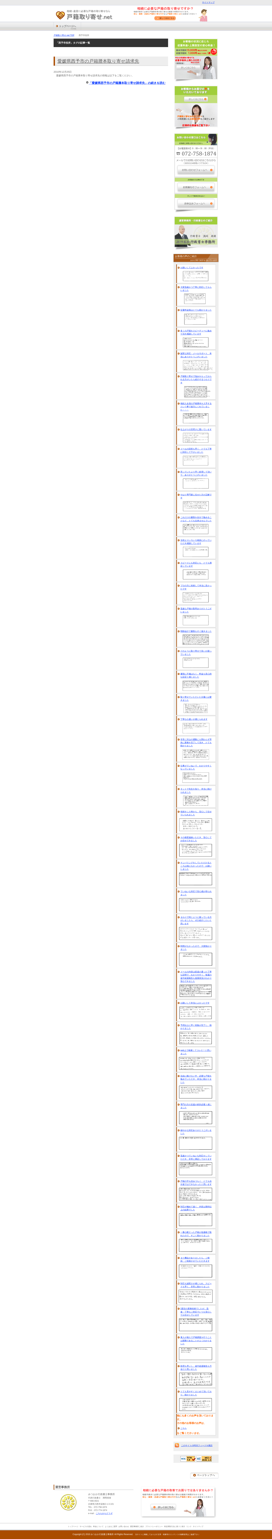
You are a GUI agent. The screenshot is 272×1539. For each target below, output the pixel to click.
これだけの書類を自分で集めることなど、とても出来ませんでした (196, 519)
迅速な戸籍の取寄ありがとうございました (196, 610)
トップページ (73, 1526)
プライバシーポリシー (154, 1526)
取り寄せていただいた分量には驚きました (196, 698)
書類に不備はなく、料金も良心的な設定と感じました (196, 675)
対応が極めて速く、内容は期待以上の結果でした (196, 1208)
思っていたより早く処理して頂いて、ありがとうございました (196, 473)
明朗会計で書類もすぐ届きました (196, 631)
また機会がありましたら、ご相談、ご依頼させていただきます (195, 1259)
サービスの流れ (86, 1526)
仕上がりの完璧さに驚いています (196, 429)
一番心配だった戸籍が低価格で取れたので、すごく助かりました (196, 1234)
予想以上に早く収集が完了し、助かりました (196, 1027)
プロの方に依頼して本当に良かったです (196, 587)
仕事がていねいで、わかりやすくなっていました (196, 767)
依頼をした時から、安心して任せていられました (196, 813)
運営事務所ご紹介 (137, 1526)
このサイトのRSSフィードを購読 (196, 1445)
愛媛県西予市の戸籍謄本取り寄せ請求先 (98, 61)
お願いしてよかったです (191, 267)
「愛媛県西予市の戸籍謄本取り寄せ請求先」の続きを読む (127, 83)
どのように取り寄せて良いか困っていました (196, 652)
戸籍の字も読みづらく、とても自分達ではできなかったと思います (196, 1183)
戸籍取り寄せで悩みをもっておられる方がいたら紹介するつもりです (196, 379)
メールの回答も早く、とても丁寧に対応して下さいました (196, 450)
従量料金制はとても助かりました (196, 310)
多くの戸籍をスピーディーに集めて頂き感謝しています (196, 332)
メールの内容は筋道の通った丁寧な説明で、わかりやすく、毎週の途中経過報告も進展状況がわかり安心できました (196, 976)
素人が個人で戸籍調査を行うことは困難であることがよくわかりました (196, 1340)
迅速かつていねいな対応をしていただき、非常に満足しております (196, 1157)
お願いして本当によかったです (195, 1003)
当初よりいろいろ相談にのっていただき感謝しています (196, 542)
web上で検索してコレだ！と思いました (195, 1052)
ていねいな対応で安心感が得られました (196, 893)
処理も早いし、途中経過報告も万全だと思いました (196, 1367)
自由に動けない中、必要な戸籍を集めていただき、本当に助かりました (196, 1079)
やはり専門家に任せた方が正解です (196, 496)
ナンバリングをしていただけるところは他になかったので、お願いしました (196, 866)
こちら (183, 1428)
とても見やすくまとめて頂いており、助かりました (196, 1393)
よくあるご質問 (111, 1526)
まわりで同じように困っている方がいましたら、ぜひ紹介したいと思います (196, 920)
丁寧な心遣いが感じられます (193, 719)
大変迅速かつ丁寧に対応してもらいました (196, 288)
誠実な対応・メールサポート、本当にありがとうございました (196, 355)
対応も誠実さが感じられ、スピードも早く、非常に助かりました (196, 1285)
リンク (189, 1526)
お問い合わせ (123, 1526)
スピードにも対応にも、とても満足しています (196, 564)
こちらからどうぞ (104, 1513)
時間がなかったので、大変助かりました (196, 947)
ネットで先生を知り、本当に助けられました (196, 790)
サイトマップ (208, 2)
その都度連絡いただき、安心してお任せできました (196, 839)
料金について (98, 1526)
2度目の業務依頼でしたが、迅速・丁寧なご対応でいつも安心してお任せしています (196, 1311)
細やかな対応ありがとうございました (196, 1132)
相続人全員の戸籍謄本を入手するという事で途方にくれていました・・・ (196, 406)
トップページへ (67, 27)
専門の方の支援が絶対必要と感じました (196, 1106)
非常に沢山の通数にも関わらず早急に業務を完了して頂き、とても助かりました (196, 742)
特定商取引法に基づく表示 (174, 1526)
